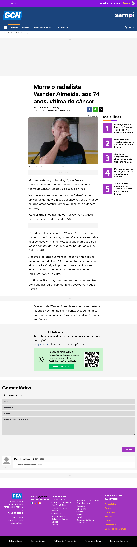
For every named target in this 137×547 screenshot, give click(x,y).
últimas (14, 27)
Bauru (108, 508)
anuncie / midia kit (42, 27)
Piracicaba (110, 524)
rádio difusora (62, 27)
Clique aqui (41, 344)
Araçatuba (110, 504)
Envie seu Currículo (119, 541)
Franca (108, 516)
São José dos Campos (116, 529)
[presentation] (114, 441)
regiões (25, 27)
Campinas (110, 512)
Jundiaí (108, 520)
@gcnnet (42, 496)
